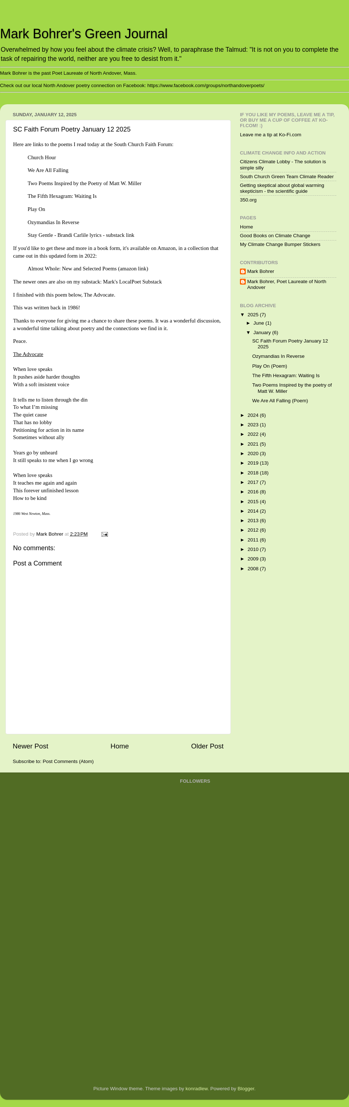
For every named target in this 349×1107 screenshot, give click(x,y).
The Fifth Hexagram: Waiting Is (286, 375)
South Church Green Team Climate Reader (287, 176)
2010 (254, 549)
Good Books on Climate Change (275, 235)
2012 (254, 530)
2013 (254, 520)
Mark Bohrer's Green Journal (84, 33)
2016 (254, 491)
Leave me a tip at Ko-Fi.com (270, 134)
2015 (254, 501)
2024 (254, 415)
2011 (254, 540)
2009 (254, 559)
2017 (254, 482)
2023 (254, 424)
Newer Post (30, 746)
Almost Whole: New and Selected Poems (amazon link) (88, 268)
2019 (254, 463)
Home (120, 746)
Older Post (207, 746)
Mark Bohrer (260, 271)
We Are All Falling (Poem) (280, 400)
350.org (248, 200)
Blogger (246, 1088)
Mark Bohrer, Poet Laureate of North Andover (286, 284)
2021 (254, 444)
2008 (254, 568)
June (259, 323)
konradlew (196, 1088)
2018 (254, 473)
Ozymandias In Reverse (278, 356)
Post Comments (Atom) (68, 761)
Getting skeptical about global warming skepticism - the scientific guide (282, 188)
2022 (254, 434)
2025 (254, 314)
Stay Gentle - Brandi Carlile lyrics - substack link (81, 235)
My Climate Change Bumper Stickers (280, 244)
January (262, 332)
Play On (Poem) (269, 366)
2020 (254, 453)
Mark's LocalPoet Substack (132, 282)
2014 (254, 511)
